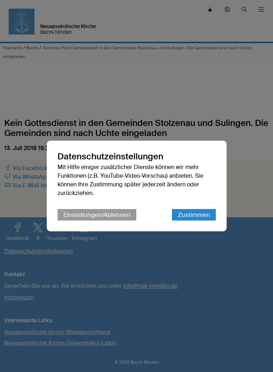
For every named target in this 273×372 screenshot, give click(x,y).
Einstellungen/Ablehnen (97, 215)
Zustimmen (194, 215)
